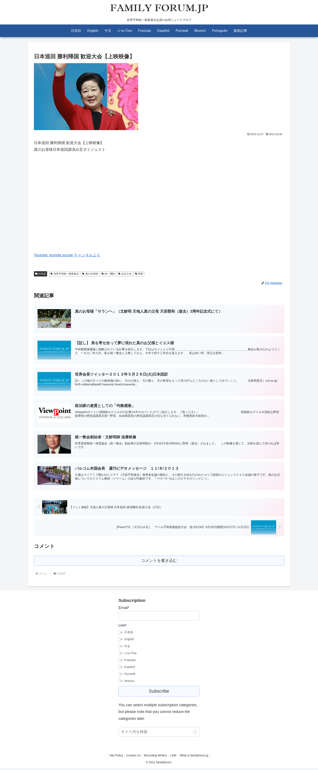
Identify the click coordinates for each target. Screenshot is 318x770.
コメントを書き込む (159, 562)
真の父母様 (90, 273)
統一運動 (108, 273)
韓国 (139, 273)
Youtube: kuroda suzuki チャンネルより (67, 255)
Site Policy (113, 757)
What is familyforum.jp (196, 757)
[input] (159, 733)
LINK (174, 757)
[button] (195, 733)
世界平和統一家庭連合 (64, 273)
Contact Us (132, 757)
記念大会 (124, 273)
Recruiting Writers (155, 757)
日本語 (40, 273)
